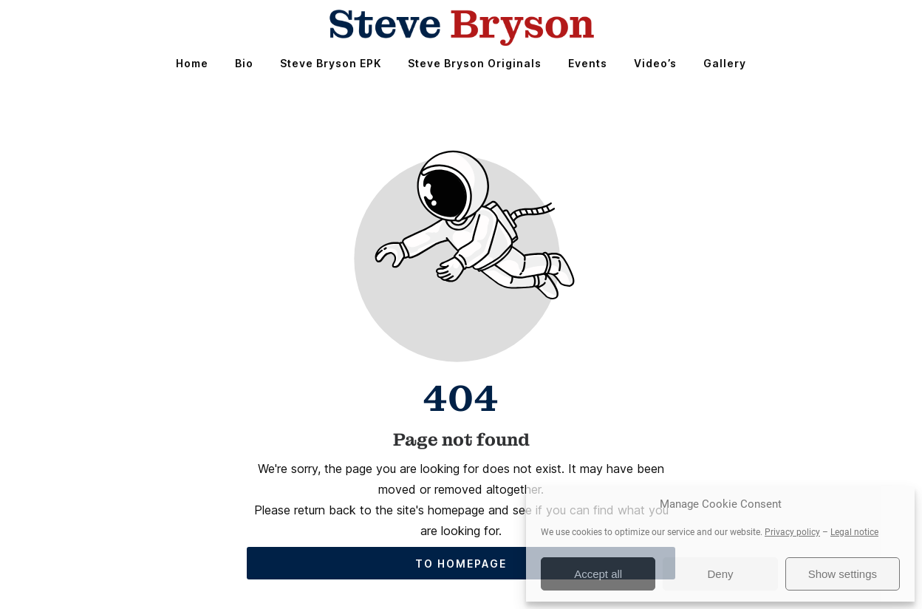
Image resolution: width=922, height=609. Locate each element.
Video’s (655, 63)
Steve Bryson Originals (475, 63)
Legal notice (854, 532)
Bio (244, 63)
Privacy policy (792, 532)
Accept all (598, 574)
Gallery (724, 63)
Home (192, 63)
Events (587, 63)
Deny (720, 574)
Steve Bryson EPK (330, 63)
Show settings (842, 574)
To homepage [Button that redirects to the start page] (461, 563)
